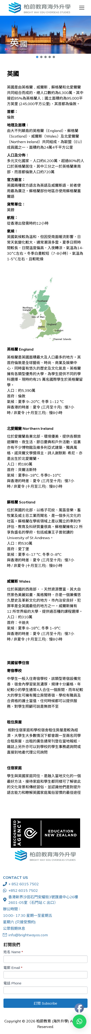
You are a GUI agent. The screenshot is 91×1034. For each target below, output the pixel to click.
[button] (45, 35)
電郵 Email (12, 968)
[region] (45, 37)
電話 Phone (12, 983)
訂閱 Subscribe (45, 1003)
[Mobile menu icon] (81, 7)
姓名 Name (13, 952)
